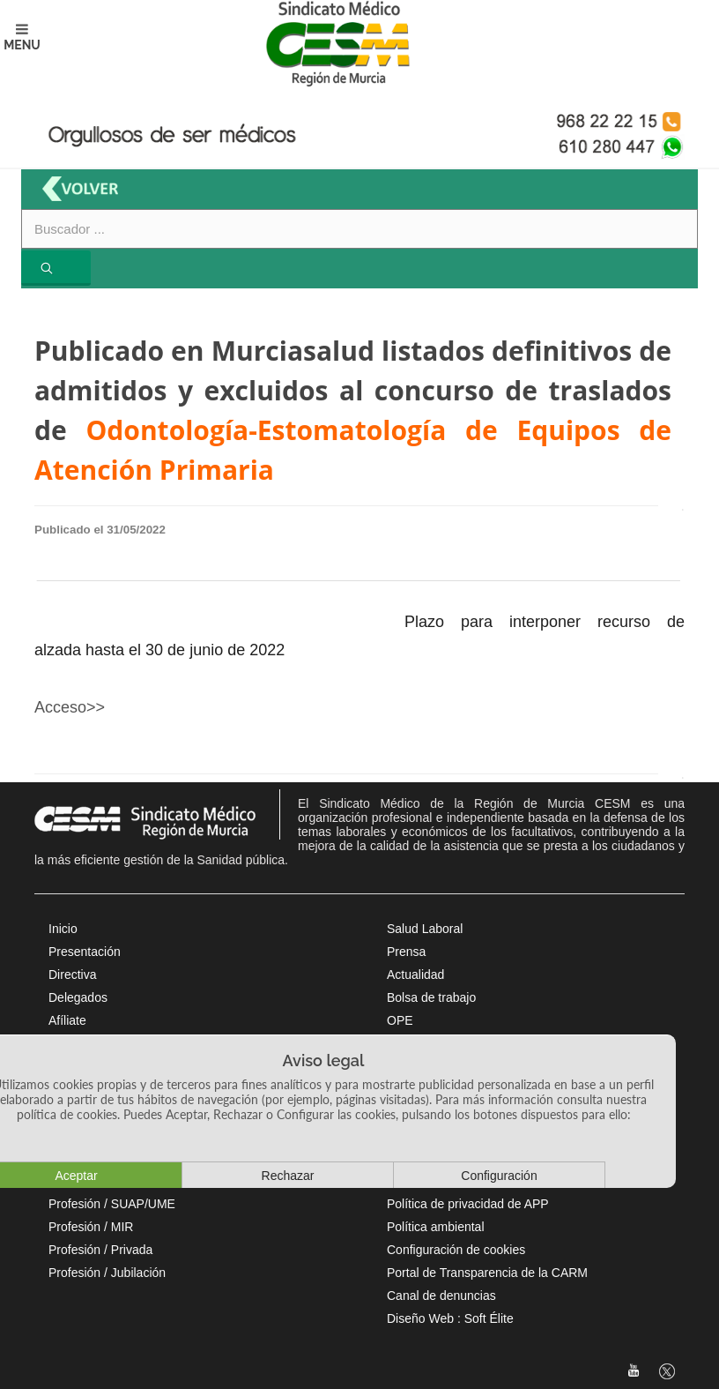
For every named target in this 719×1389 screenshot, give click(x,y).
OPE (400, 1020)
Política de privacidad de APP (468, 1204)
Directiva (72, 974)
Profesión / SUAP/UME (111, 1204)
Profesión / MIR (90, 1227)
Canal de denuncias (441, 1295)
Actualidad (415, 974)
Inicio (63, 929)
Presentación (84, 952)
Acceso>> (69, 707)
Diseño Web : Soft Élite (450, 1318)
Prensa (406, 952)
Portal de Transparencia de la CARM (487, 1273)
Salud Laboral (425, 929)
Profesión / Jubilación (107, 1273)
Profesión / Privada (100, 1250)
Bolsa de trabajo (431, 997)
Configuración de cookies (456, 1250)
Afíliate (67, 1020)
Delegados (77, 997)
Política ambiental (436, 1227)
